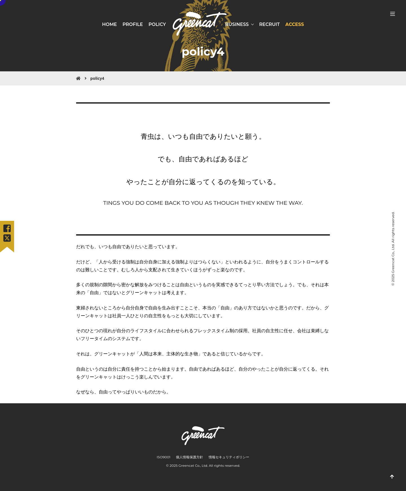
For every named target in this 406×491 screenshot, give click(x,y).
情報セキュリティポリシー (229, 457)
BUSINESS (237, 24)
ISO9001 (164, 457)
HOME (109, 24)
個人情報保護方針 (189, 457)
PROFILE (132, 24)
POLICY (157, 24)
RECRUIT (269, 24)
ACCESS (294, 24)
